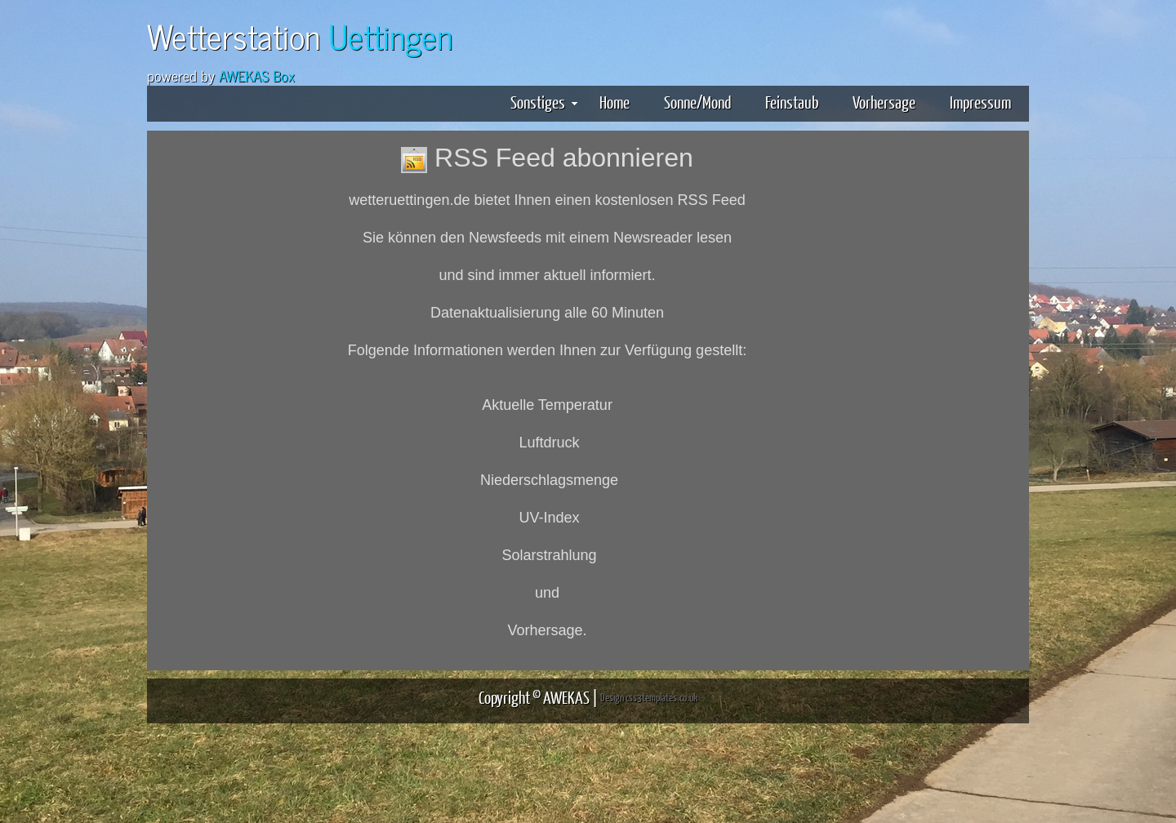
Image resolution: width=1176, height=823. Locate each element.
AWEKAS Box (257, 75)
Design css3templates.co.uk (648, 697)
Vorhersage (884, 101)
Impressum (980, 101)
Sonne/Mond (697, 101)
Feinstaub (791, 101)
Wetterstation (299, 35)
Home (614, 101)
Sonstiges (543, 101)
